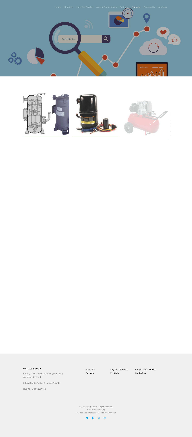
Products (136, 7)
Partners (124, 7)
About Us (68, 7)
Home (58, 7)
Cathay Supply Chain (106, 7)
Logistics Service (84, 7)
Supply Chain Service (145, 369)
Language (163, 7)
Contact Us (149, 7)
